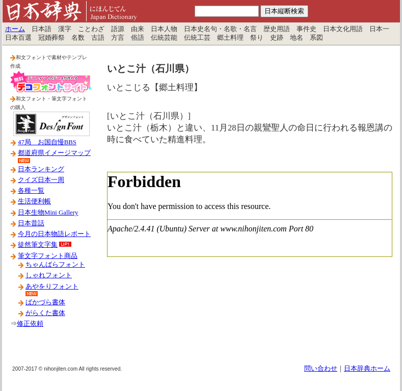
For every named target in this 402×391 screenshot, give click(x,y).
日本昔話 (31, 223)
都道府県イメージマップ (54, 153)
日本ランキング (41, 169)
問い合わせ (320, 368)
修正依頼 (30, 323)
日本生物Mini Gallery (48, 212)
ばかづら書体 (45, 302)
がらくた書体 (45, 313)
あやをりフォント (51, 286)
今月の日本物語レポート (54, 234)
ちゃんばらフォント (55, 264)
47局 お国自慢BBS (47, 142)
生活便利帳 (34, 201)
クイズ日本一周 (41, 180)
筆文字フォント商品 (47, 255)
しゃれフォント (48, 275)
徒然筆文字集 (38, 244)
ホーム (15, 29)
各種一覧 (31, 190)
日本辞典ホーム (367, 368)
